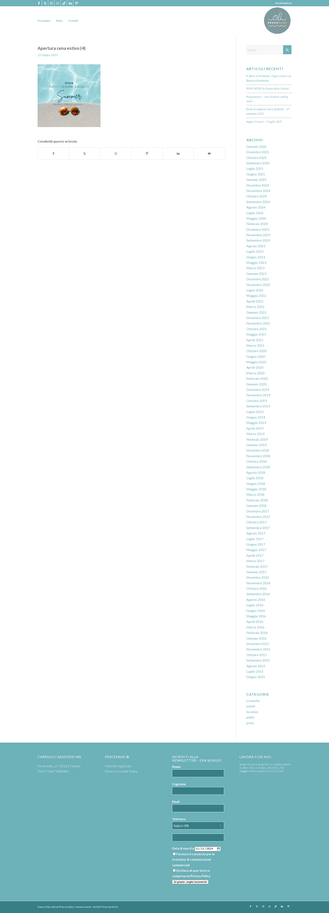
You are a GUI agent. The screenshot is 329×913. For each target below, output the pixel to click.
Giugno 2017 (255, 544)
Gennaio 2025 (256, 180)
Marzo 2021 (255, 345)
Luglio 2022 (254, 290)
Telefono (178, 819)
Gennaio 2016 (256, 638)
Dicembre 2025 (257, 152)
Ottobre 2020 (256, 351)
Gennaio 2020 (256, 384)
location (252, 712)
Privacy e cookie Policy (121, 771)
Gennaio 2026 (256, 146)
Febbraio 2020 (257, 378)
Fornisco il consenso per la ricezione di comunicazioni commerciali (193, 859)
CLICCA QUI (275, 771)
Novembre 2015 (258, 649)
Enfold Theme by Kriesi (105, 906)
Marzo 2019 (255, 434)
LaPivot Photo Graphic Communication (71, 906)
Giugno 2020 (255, 356)
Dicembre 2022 (257, 279)
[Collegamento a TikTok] (64, 3)
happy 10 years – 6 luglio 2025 (264, 121)
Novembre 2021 (258, 323)
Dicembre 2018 (257, 450)
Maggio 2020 (256, 362)
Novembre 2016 (258, 583)
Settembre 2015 (258, 660)
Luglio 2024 (254, 213)
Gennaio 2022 (256, 312)
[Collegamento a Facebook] (39, 3)
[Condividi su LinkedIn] (178, 153)
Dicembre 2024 (257, 185)
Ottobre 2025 (256, 158)
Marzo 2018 (255, 494)
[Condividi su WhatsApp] (115, 153)
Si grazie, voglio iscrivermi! (190, 881)
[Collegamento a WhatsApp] (58, 3)
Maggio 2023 (256, 262)
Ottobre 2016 (256, 588)
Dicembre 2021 (257, 318)
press (250, 723)
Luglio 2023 (254, 251)
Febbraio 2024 (257, 224)
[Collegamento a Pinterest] (76, 3)
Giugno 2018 (255, 483)
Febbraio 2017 (257, 566)
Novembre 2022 (258, 285)
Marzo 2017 (255, 561)
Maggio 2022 (256, 295)
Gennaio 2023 (256, 274)
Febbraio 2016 (257, 633)
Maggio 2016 (256, 616)
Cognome (179, 784)
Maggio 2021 (256, 334)
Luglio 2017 (254, 539)
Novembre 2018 (258, 456)
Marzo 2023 (255, 268)
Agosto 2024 (255, 207)
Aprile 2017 (254, 555)
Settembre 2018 (258, 467)
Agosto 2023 (255, 246)
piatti (250, 717)
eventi (250, 706)
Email (176, 802)
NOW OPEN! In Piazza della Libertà (267, 88)
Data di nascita (183, 848)
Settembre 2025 (258, 163)
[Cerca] (268, 49)
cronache (253, 701)
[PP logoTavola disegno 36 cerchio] (277, 20)
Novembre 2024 (258, 191)
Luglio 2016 (254, 605)
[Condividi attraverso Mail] (209, 153)
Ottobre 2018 (256, 461)
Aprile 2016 (254, 621)
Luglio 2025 (254, 168)
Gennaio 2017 (256, 572)
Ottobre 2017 (256, 522)
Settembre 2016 (258, 594)
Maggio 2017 (256, 550)
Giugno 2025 (255, 174)
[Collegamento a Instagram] (51, 3)
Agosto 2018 (255, 472)
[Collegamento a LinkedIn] (70, 3)
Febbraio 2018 (257, 500)
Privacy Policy (200, 876)
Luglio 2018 (254, 478)
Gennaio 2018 (256, 505)
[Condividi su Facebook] (53, 153)
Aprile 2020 (254, 367)
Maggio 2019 (256, 423)
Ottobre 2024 (256, 196)
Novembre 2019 (258, 395)
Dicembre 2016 (257, 577)
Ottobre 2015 (256, 655)
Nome (176, 767)
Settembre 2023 (258, 240)
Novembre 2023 (258, 235)
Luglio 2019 (254, 412)
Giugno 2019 (255, 417)
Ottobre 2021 (256, 329)
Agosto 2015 (255, 666)
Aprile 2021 (254, 340)
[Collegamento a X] (45, 3)
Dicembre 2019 (257, 389)
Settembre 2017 (258, 528)
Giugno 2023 (255, 257)
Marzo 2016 (255, 627)
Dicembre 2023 (257, 229)
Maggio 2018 (256, 489)
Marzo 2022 (255, 307)
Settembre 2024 (258, 202)
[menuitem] (44, 20)
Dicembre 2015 (257, 644)
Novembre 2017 (258, 517)
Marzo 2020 (255, 373)
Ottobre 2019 (256, 401)
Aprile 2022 (254, 301)
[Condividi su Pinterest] (147, 153)
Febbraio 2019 (257, 439)
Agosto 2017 (255, 533)
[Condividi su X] (84, 153)
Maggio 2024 (256, 218)
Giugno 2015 (255, 677)
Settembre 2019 (258, 406)
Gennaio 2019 (256, 445)
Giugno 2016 (255, 611)
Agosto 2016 (255, 599)
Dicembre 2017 (257, 511)
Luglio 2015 (254, 671)
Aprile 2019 (254, 428)
